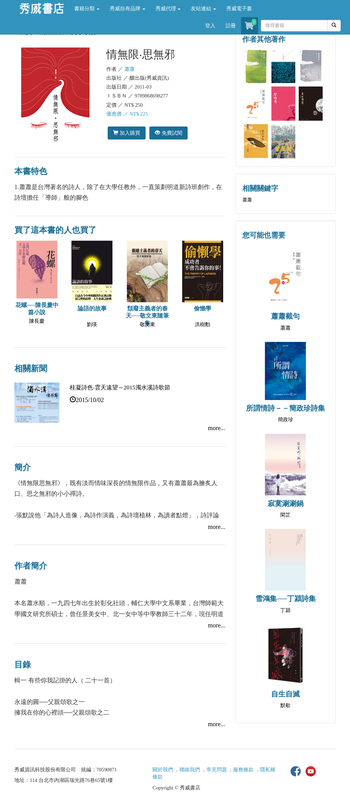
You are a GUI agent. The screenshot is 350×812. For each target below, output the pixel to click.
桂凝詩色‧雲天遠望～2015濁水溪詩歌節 (120, 387)
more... (216, 428)
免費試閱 (168, 133)
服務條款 (243, 769)
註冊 (231, 25)
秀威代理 (168, 8)
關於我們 (162, 769)
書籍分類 (86, 8)
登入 (210, 25)
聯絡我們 (189, 769)
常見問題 (216, 769)
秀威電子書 (239, 8)
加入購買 (126, 133)
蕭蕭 (129, 69)
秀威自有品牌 (127, 8)
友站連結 (203, 8)
